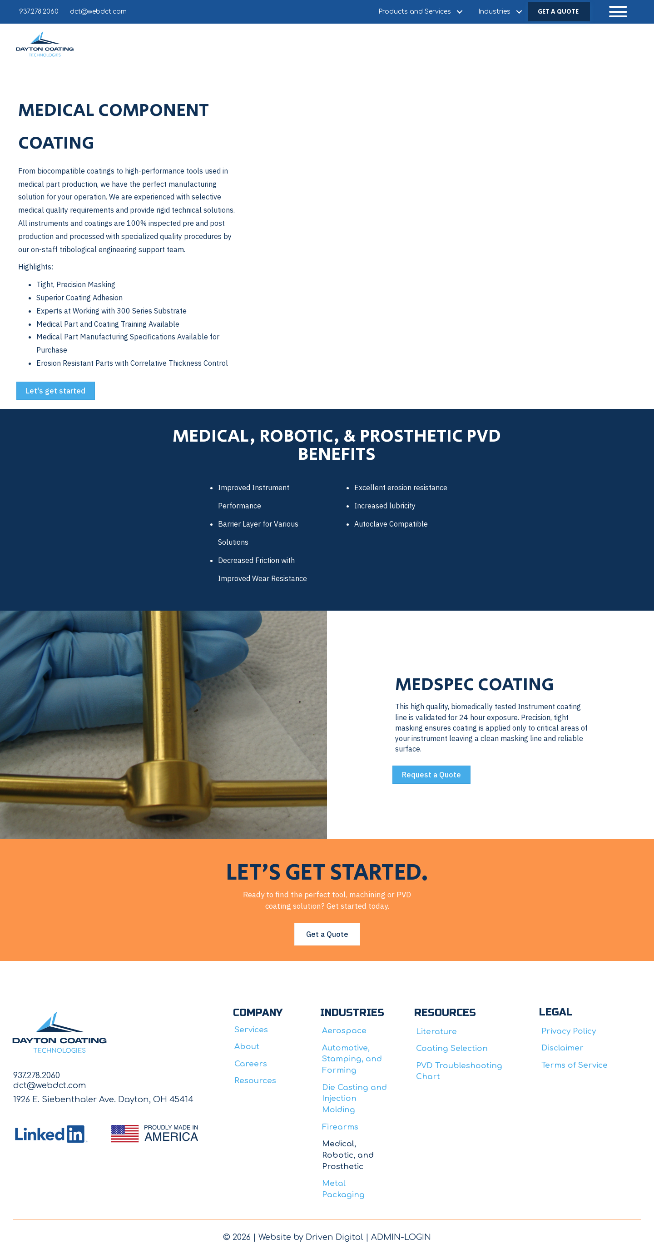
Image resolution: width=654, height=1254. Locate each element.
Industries (494, 11)
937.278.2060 (39, 11)
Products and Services (414, 11)
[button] (618, 11)
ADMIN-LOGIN (401, 1237)
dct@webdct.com (98, 11)
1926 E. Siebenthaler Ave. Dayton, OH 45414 (103, 1099)
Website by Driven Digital (310, 1237)
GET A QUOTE (558, 11)
